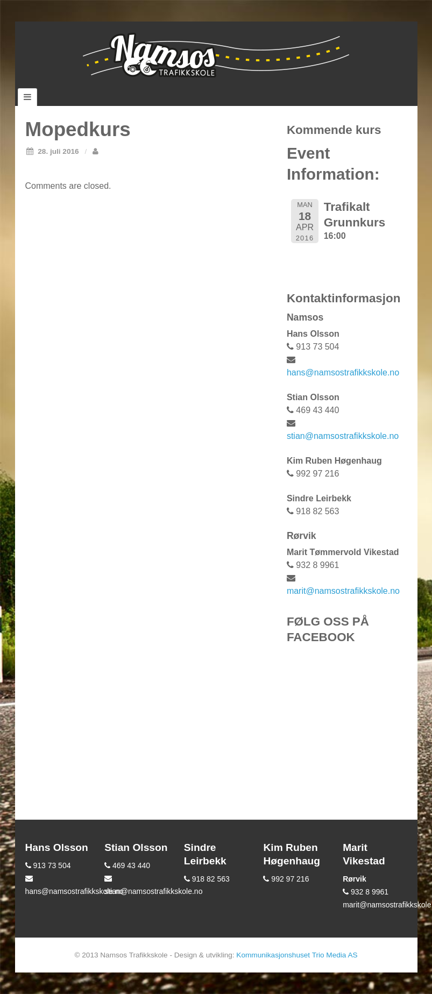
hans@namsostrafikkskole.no (343, 372)
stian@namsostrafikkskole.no (343, 436)
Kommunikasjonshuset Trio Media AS (296, 955)
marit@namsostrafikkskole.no (343, 590)
